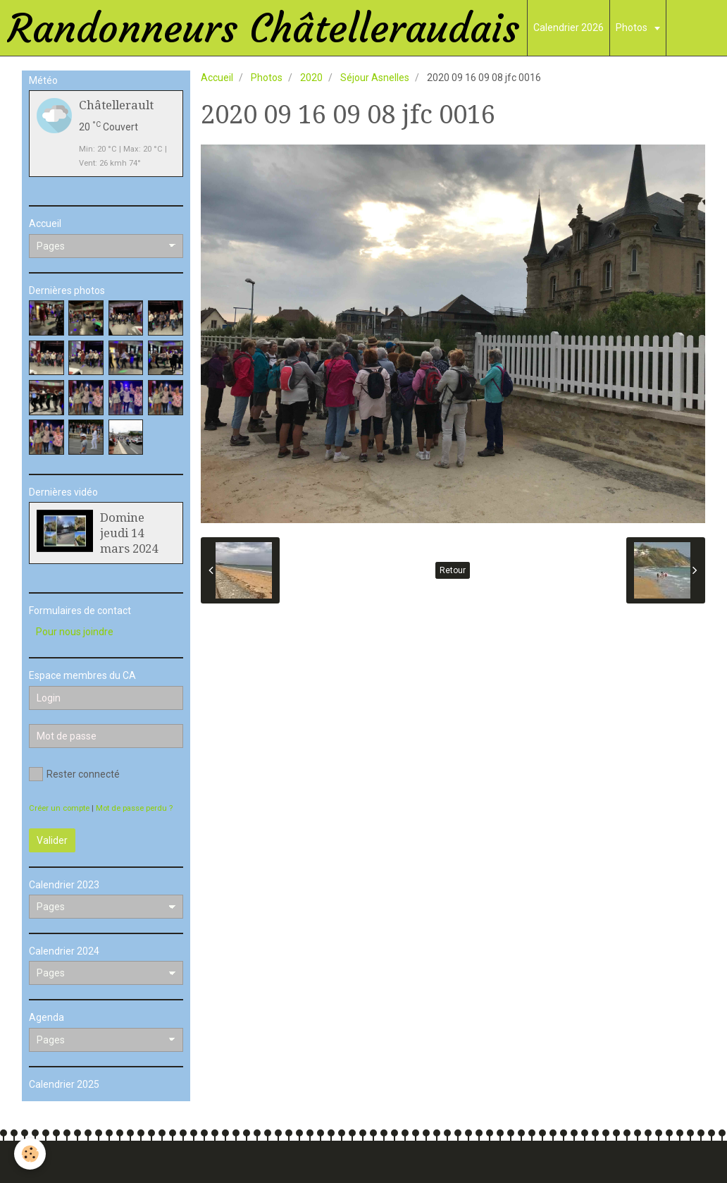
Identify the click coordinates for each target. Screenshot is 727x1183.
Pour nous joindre (74, 631)
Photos (633, 27)
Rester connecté (74, 774)
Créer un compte (59, 808)
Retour (453, 570)
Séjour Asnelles (374, 77)
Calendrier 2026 (568, 27)
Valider (52, 840)
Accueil (217, 77)
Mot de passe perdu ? (134, 808)
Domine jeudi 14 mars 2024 (129, 533)
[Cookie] (30, 1154)
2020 (311, 77)
